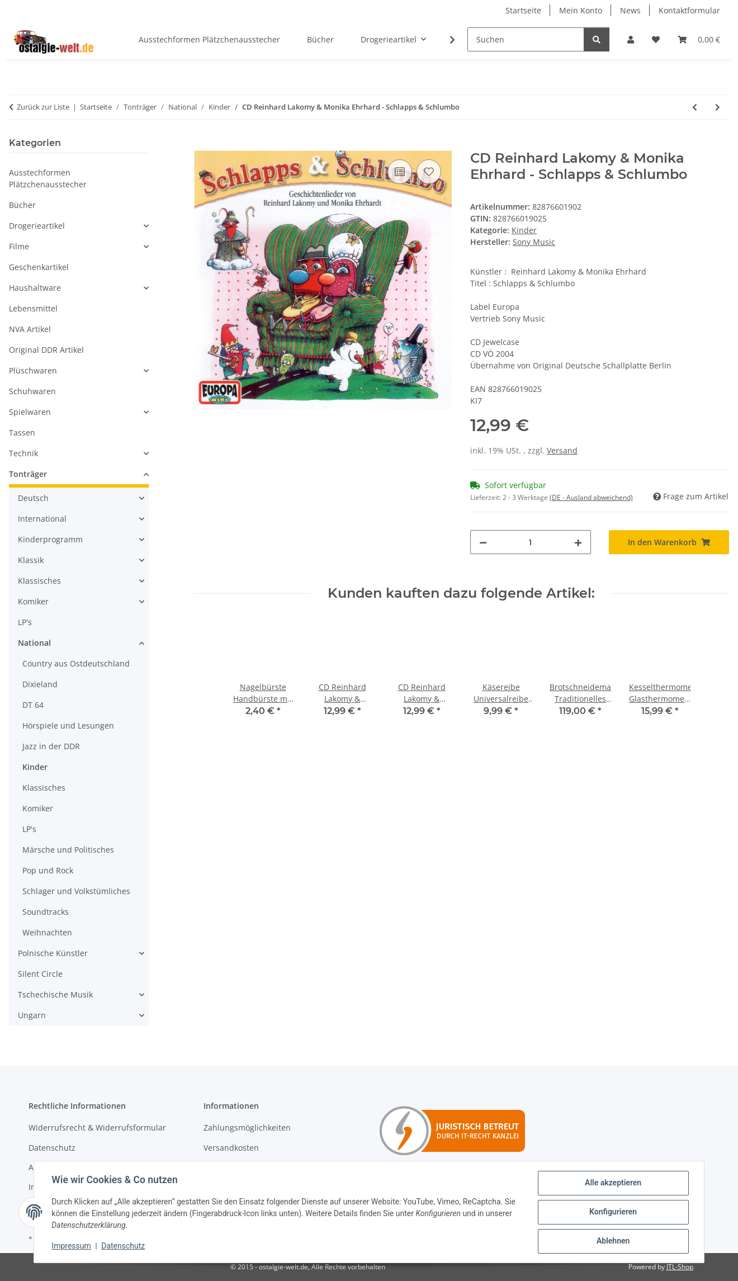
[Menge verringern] (483, 542)
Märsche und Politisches (68, 849)
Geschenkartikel (39, 267)
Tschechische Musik (55, 994)
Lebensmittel (33, 308)
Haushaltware (35, 287)
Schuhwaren (32, 391)
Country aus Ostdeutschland (76, 663)
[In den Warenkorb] (202, 144)
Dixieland (40, 684)
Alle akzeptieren (612, 1183)
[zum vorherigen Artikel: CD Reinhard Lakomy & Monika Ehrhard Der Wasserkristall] (694, 107)
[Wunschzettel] (656, 39)
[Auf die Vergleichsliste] (399, 171)
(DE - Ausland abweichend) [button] (591, 497)
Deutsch (33, 498)
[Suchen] (525, 39)
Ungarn (32, 1015)
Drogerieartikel (37, 225)
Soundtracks (45, 911)
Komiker (33, 601)
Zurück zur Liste (43, 107)
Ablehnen (612, 1241)
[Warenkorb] (699, 39)
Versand (562, 450)
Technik (23, 453)
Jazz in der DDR (51, 746)
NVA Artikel (30, 329)
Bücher (22, 205)
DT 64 (33, 704)
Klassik (31, 560)
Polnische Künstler (53, 953)
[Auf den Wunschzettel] (429, 171)
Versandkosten (231, 1147)
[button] (630, 39)
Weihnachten (47, 932)
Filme (19, 246)
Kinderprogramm (50, 539)
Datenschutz (123, 1246)
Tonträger (28, 474)
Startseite (523, 10)
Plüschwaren (33, 370)
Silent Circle (40, 973)
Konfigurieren (612, 1212)
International (42, 518)
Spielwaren (30, 411)
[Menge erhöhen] (578, 542)
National (34, 642)
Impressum (71, 1246)
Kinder (524, 230)
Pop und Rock (47, 870)
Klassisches (39, 580)
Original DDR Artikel (46, 349)
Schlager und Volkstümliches (76, 891)
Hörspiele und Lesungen (68, 725)
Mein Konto (580, 10)
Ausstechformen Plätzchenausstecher (48, 178)
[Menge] (530, 542)
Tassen (22, 432)
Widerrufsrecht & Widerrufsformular (97, 1127)
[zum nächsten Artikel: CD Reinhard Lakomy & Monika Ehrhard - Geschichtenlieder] (717, 107)
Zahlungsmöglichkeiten (247, 1127)
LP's (25, 622)
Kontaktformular (689, 10)
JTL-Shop (679, 1266)
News (630, 10)
